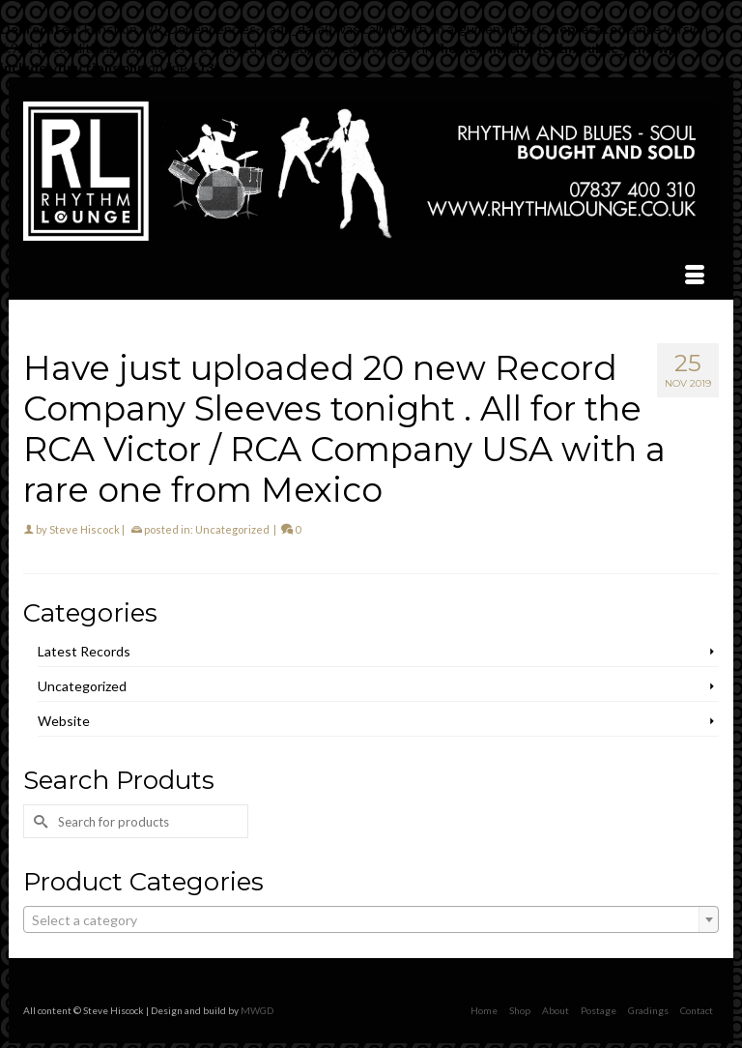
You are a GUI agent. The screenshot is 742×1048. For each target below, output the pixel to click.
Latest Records (84, 651)
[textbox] (371, 920)
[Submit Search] (37, 821)
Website (64, 721)
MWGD (257, 1010)
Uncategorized (232, 529)
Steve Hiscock (84, 529)
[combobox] (371, 919)
